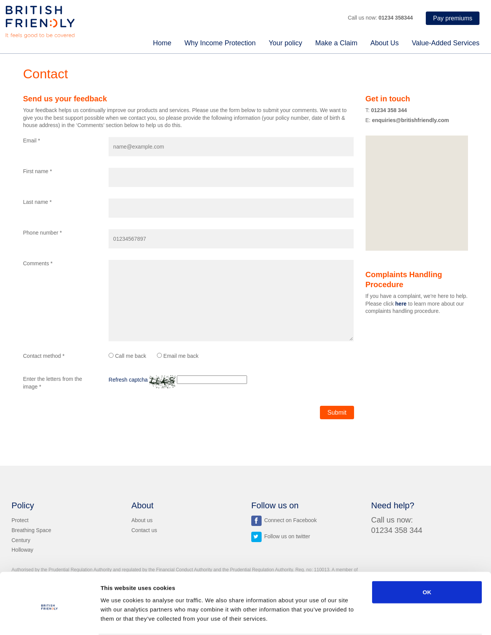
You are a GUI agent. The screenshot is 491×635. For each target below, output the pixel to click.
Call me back (127, 356)
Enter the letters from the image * (52, 383)
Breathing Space (31, 530)
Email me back (178, 356)
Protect (20, 520)
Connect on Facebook (284, 520)
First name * (37, 171)
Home (162, 43)
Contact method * (43, 356)
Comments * (38, 263)
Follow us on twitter (280, 536)
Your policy (285, 43)
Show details (403, 620)
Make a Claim (336, 43)
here (401, 304)
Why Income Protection (220, 43)
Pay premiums (452, 18)
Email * (31, 140)
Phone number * (42, 233)
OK (427, 562)
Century (21, 540)
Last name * (37, 202)
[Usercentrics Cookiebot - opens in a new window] (49, 620)
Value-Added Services (445, 43)
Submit (337, 412)
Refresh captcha (128, 380)
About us (142, 520)
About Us (385, 43)
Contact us (144, 530)
